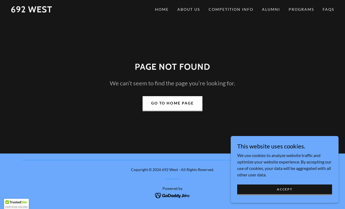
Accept (284, 189)
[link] (31, 10)
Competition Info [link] (231, 9)
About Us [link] (188, 9)
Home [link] (162, 9)
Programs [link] (301, 9)
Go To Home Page (172, 103)
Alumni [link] (271, 9)
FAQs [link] (328, 9)
